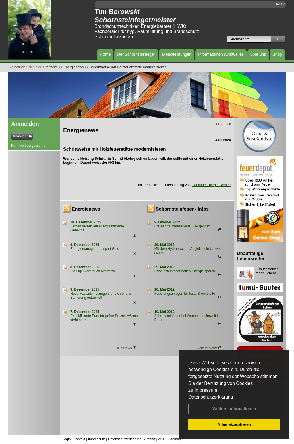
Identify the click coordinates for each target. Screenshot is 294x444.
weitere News (209, 348)
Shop (277, 54)
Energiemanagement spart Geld (94, 249)
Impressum (205, 390)
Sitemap (174, 439)
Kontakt (79, 439)
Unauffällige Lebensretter (251, 256)
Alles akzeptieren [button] (234, 424)
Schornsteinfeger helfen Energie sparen (184, 271)
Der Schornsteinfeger (136, 54)
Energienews (86, 208)
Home (105, 54)
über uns (258, 54)
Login (66, 439)
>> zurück (223, 124)
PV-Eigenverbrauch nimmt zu (92, 271)
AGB (161, 439)
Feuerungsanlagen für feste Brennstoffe (184, 294)
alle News (126, 348)
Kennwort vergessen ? (28, 146)
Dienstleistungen (177, 54)
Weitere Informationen (234, 408)
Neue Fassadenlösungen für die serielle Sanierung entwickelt (100, 296)
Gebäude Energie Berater (211, 185)
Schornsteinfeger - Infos (182, 208)
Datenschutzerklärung (210, 397)
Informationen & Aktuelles (221, 54)
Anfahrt (149, 439)
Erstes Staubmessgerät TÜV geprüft (182, 226)
